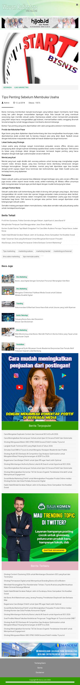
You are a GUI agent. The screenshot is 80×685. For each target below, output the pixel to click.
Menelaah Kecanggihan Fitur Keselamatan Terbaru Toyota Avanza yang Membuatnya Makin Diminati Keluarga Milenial (38, 586)
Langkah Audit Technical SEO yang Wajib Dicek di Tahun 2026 (28, 446)
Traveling (19, 304)
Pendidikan (20, 344)
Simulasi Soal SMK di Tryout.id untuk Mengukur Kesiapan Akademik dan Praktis (35, 450)
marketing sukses (26, 251)
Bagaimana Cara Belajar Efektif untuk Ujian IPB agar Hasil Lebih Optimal (32, 460)
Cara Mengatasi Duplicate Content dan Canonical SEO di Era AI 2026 (31, 434)
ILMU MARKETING (21, 87)
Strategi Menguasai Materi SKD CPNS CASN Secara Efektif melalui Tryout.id (34, 442)
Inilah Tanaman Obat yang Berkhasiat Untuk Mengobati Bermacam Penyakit (32, 239)
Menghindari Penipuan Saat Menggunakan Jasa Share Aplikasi (27, 224)
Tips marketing (9, 251)
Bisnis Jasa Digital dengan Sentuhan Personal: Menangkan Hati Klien (42, 281)
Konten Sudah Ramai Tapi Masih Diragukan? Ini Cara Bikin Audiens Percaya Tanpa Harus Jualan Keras (40, 229)
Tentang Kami (40, 663)
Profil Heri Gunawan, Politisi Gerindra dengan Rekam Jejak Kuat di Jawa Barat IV (33, 221)
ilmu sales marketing (11, 257)
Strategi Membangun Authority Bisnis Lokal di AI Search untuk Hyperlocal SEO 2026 (37, 464)
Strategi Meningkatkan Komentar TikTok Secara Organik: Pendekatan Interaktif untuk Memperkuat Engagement (38, 473)
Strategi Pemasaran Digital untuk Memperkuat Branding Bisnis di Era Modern (34, 581)
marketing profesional (62, 251)
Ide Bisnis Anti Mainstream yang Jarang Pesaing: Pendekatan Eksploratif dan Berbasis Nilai (38, 599)
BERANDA (8, 87)
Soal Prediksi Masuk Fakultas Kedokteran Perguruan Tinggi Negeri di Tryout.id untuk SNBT (40, 618)
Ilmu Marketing (21, 277)
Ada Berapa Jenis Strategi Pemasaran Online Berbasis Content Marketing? (32, 243)
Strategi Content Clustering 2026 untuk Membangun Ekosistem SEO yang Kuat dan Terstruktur (37, 575)
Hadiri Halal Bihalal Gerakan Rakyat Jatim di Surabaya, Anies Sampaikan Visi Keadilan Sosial (38, 235)
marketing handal (43, 251)
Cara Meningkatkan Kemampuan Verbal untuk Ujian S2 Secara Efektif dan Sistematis (38, 438)
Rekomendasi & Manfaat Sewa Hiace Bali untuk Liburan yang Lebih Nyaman (45, 307)
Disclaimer (40, 672)
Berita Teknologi (22, 315)
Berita (40, 668)
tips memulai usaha (31, 257)
